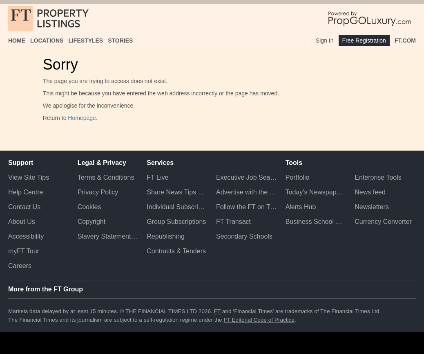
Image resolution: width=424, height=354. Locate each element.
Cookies (89, 206)
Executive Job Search (246, 177)
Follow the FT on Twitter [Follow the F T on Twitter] (246, 206)
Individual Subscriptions (177, 206)
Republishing (166, 236)
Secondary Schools (244, 236)
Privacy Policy (98, 192)
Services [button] (160, 162)
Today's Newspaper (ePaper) (316, 192)
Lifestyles (85, 40)
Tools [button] (294, 162)
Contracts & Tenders (176, 251)
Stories (120, 40)
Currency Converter (383, 221)
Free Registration (364, 40)
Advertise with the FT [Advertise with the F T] (246, 192)
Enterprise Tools (378, 177)
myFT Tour (23, 251)
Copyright (91, 221)
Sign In (325, 40)
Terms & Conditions (106, 177)
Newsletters (372, 206)
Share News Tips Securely (177, 192)
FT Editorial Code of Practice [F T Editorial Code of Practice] (259, 320)
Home (16, 40)
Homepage (82, 118)
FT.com (405, 40)
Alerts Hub (301, 206)
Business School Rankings (316, 221)
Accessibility (26, 236)
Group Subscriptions (176, 221)
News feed (370, 192)
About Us (21, 221)
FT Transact (233, 221)
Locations (46, 40)
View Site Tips (28, 177)
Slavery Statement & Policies (108, 236)
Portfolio (298, 177)
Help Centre (25, 192)
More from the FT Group (45, 289)
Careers (19, 265)
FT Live (157, 177)
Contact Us (24, 206)
